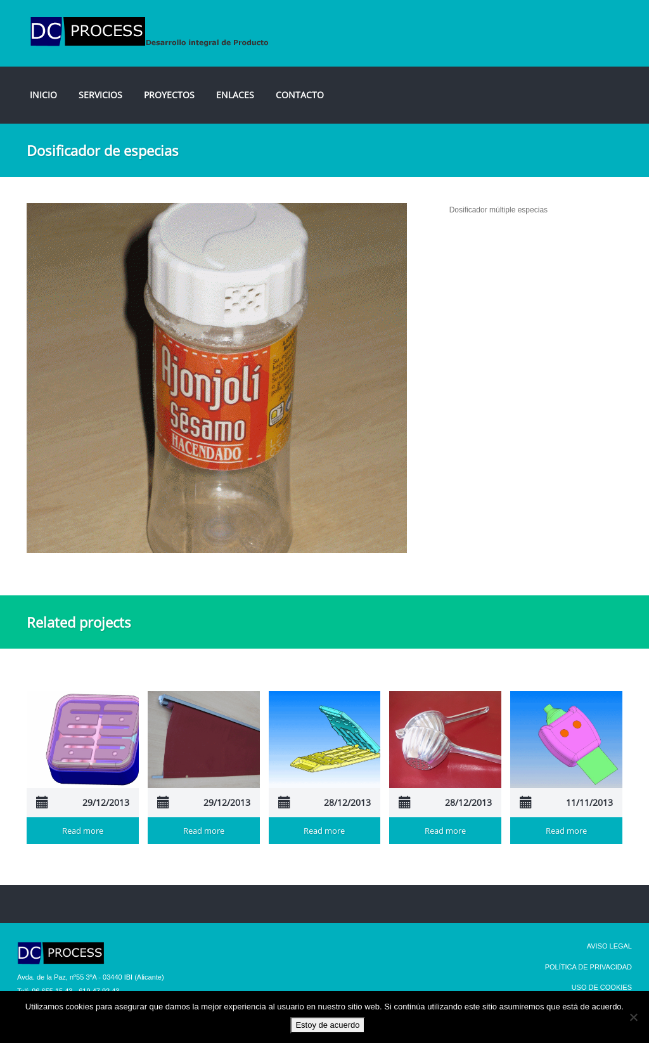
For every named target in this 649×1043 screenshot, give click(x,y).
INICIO (43, 95)
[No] (633, 1017)
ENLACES (235, 95)
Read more (82, 830)
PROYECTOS (169, 95)
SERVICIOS (100, 95)
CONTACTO (300, 95)
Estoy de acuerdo (327, 1025)
